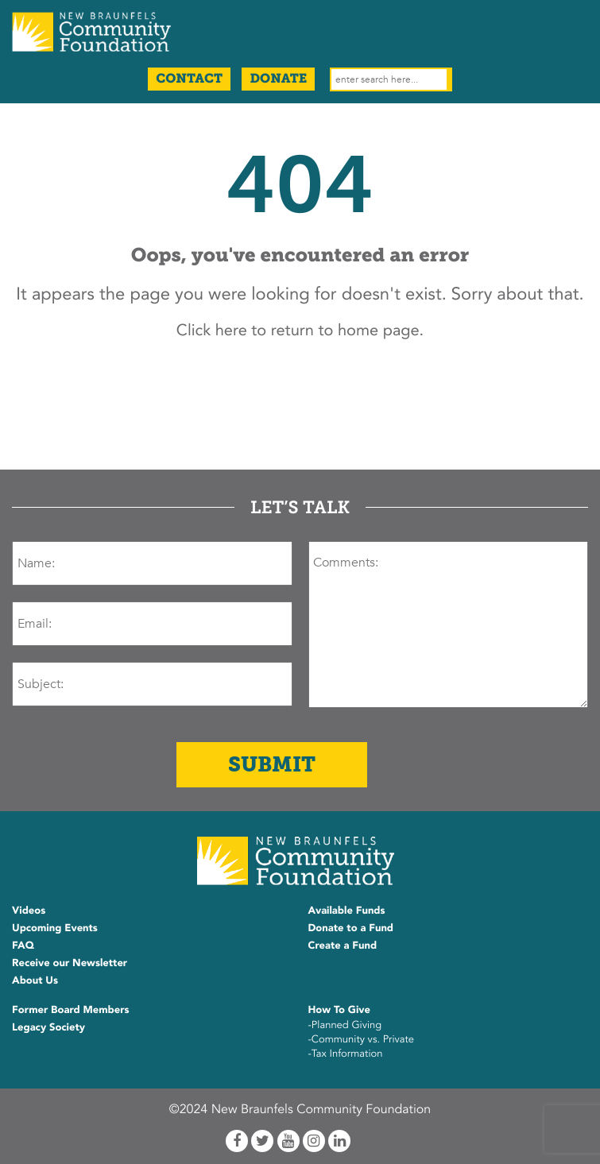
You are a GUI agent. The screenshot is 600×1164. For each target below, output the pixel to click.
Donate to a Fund (351, 928)
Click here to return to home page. (300, 331)
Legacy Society (48, 1027)
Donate (278, 79)
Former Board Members (71, 1010)
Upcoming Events (55, 928)
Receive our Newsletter (69, 963)
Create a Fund (342, 945)
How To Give (339, 1010)
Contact (189, 79)
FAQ (23, 945)
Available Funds (346, 910)
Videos (28, 910)
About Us (35, 980)
